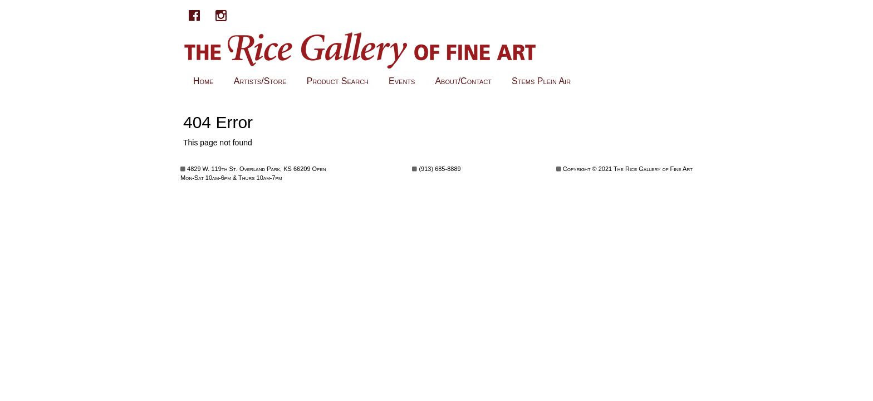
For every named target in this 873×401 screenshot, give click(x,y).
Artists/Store (260, 81)
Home (203, 81)
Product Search (338, 81)
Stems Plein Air (541, 81)
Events (402, 81)
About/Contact (463, 81)
